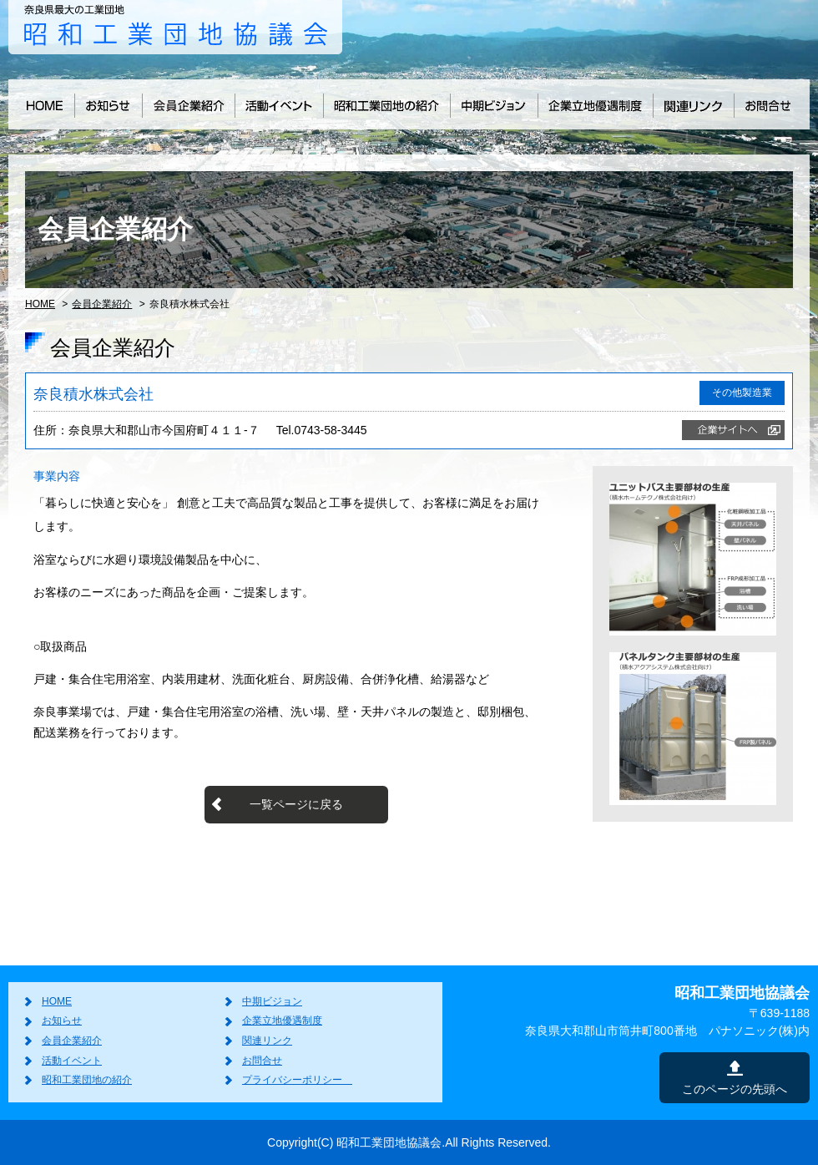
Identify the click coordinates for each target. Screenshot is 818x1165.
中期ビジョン (272, 1001)
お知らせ (62, 1020)
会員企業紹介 (102, 304)
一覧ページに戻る (296, 804)
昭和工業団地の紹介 (87, 1080)
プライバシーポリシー (297, 1080)
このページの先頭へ (734, 1089)
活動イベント (72, 1060)
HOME (40, 304)
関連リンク (267, 1040)
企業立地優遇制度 (282, 1020)
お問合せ (262, 1060)
